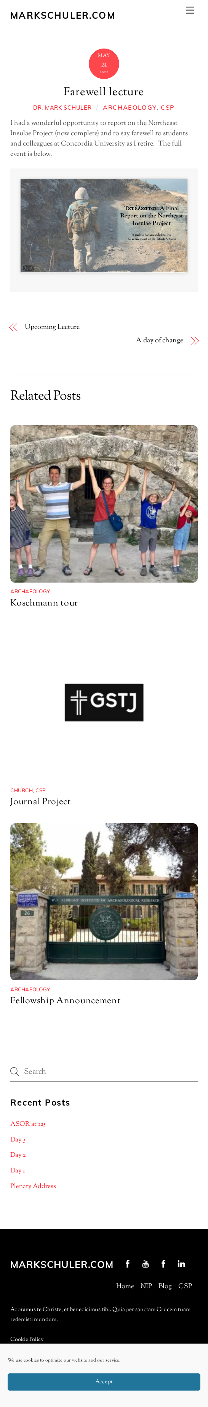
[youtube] (145, 1263)
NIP (146, 1287)
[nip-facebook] (163, 1263)
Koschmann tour (44, 603)
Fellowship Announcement (65, 1001)
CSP (168, 107)
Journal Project (40, 802)
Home (125, 1287)
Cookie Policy (26, 1340)
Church (21, 790)
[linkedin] (181, 1263)
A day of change (159, 341)
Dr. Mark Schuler (62, 107)
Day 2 (18, 1155)
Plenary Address (33, 1186)
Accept (104, 1382)
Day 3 (18, 1140)
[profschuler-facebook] (127, 1263)
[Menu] (190, 10)
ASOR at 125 (28, 1124)
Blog (165, 1287)
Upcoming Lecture (52, 327)
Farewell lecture (104, 92)
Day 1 (17, 1170)
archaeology (130, 107)
